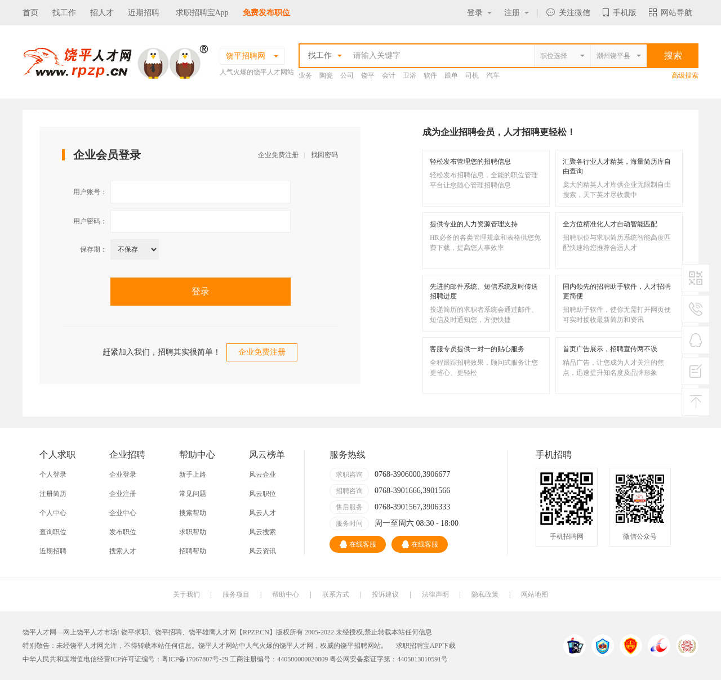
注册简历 (52, 494)
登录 (479, 12)
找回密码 (324, 155)
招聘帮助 (192, 551)
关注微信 (568, 12)
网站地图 (534, 594)
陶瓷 (326, 75)
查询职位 (52, 532)
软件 (430, 75)
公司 (347, 75)
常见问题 (192, 494)
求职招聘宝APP (419, 646)
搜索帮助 (192, 513)
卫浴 (409, 75)
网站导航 (670, 12)
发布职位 (122, 532)
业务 (305, 75)
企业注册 (122, 494)
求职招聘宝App (202, 12)
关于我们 (186, 594)
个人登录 (52, 474)
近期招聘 (143, 12)
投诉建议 (385, 594)
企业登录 (122, 474)
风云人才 (262, 513)
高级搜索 (684, 75)
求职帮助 (192, 532)
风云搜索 (262, 532)
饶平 (368, 75)
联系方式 (335, 594)
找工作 (64, 12)
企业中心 (122, 513)
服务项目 (236, 594)
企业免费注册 (278, 155)
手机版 (620, 12)
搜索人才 (122, 551)
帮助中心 (285, 594)
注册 (516, 12)
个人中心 (52, 513)
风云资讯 (262, 551)
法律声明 (435, 594)
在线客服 (358, 544)
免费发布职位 (266, 12)
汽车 (493, 75)
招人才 (102, 12)
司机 (472, 75)
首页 (30, 12)
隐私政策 (485, 594)
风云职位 (262, 494)
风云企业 (262, 474)
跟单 (451, 75)
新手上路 (192, 474)
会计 (388, 75)
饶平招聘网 (357, 646)
